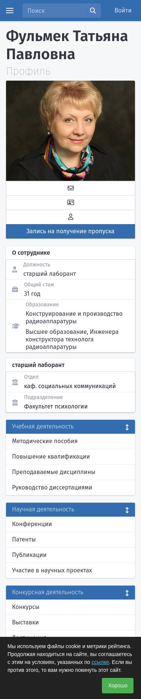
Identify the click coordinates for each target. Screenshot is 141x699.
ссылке (100, 662)
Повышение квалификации (51, 456)
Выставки (25, 622)
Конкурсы (25, 606)
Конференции (32, 524)
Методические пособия (45, 441)
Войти (123, 10)
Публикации (29, 554)
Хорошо (117, 685)
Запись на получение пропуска (71, 231)
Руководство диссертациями (52, 487)
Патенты (24, 539)
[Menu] (10, 10)
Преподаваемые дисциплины (54, 472)
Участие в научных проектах (52, 570)
